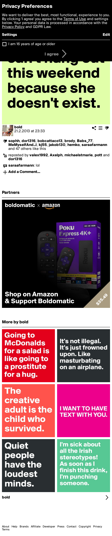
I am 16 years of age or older (31, 44)
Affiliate (35, 526)
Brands (24, 526)
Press (60, 526)
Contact (71, 526)
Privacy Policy (13, 27)
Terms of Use (74, 19)
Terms (6, 529)
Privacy (97, 526)
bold (18, 127)
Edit (106, 35)
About (5, 526)
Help (14, 526)
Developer (49, 526)
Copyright (85, 526)
